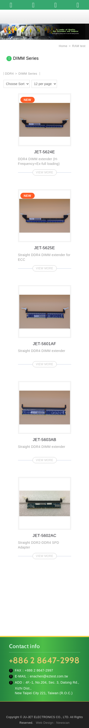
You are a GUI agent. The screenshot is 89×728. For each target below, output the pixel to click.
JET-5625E (44, 229)
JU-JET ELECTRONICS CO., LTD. (45, 16)
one (62, 83)
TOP (44, 720)
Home (62, 46)
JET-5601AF (44, 324)
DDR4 (10, 73)
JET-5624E (44, 133)
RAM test (78, 46)
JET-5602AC (44, 516)
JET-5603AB (44, 420)
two (68, 83)
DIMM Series (28, 73)
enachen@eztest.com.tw (49, 676)
